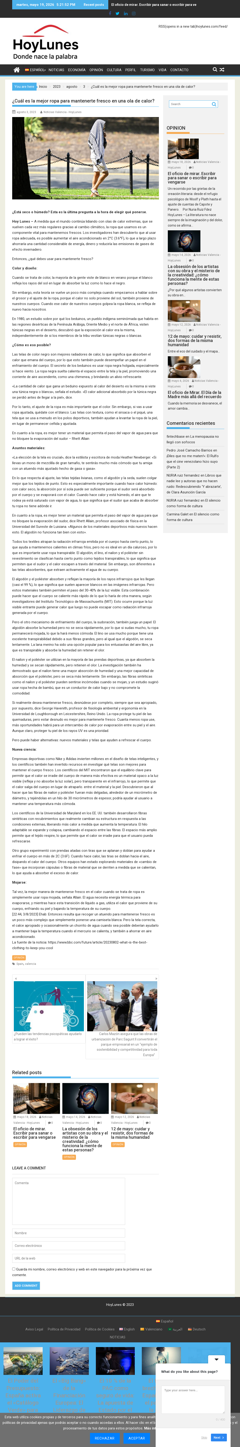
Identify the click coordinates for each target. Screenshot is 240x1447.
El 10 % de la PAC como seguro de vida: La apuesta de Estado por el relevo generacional (115, 1393)
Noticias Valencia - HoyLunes (63, 112)
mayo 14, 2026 (75, 1107)
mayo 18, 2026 (26, 1107)
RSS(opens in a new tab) (177, 26)
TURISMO (147, 70)
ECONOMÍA (77, 70)
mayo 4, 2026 (207, 338)
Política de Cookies (100, 1319)
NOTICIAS (56, 70)
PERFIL (130, 70)
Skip (204, 1437)
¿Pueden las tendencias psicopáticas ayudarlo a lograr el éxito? (49, 1006)
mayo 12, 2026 (124, 1107)
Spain (19, 964)
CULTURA (114, 70)
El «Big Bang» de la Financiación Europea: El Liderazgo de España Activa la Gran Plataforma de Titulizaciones (69, 1400)
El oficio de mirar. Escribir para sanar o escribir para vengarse (159, 5)
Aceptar (136, 1438)
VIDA (162, 70)
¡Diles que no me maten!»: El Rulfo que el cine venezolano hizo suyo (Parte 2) (193, 430)
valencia (30, 964)
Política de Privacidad (64, 1319)
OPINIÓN (96, 70)
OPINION (176, 128)
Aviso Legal (34, 1319)
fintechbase (176, 405)
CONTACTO (179, 70)
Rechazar (105, 1438)
